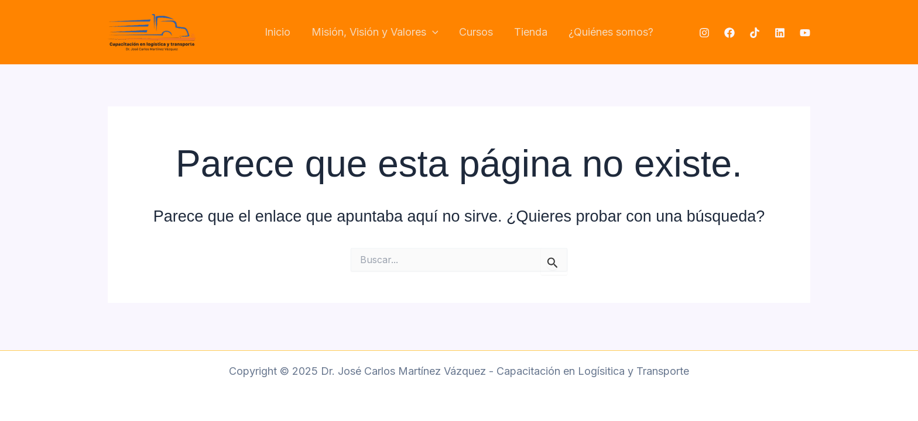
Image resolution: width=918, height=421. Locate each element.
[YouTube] (805, 32)
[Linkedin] (780, 32)
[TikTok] (754, 32)
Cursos (476, 32)
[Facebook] (729, 32)
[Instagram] (704, 32)
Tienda (530, 32)
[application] (432, 32)
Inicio (277, 32)
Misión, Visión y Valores (375, 32)
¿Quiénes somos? (610, 32)
